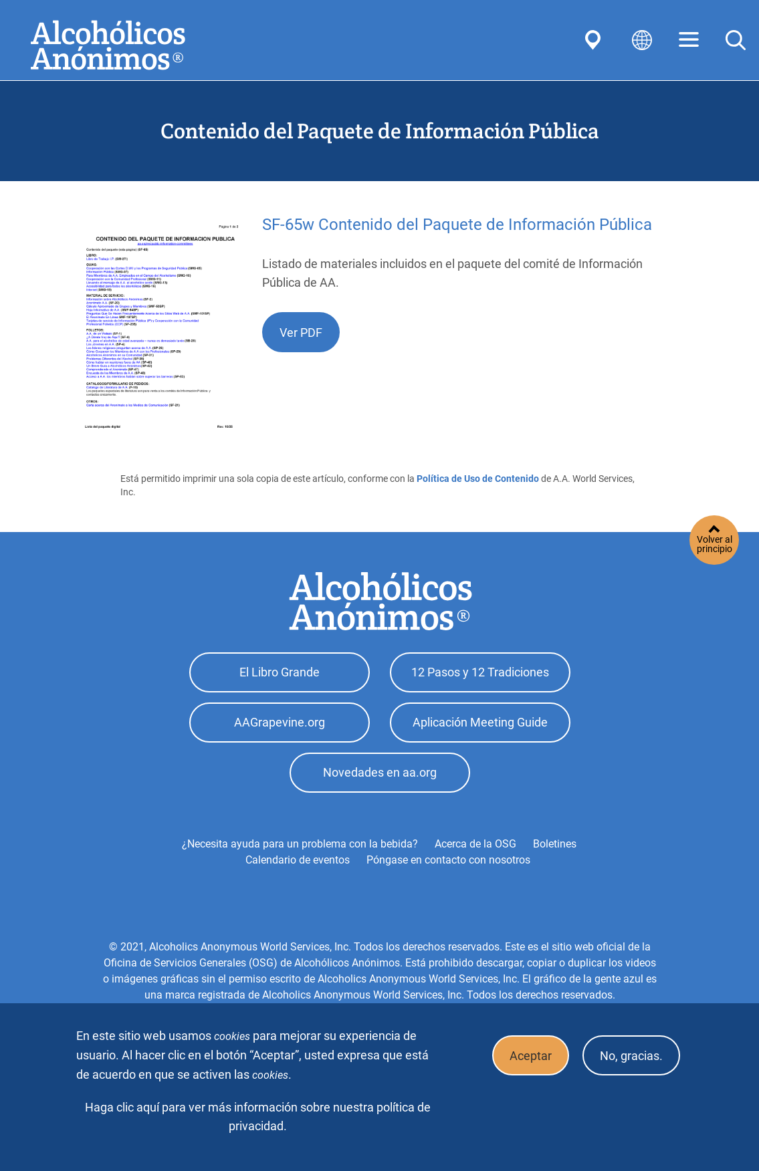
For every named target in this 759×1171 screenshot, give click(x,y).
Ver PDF (301, 333)
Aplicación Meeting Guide (480, 722)
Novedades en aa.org (380, 772)
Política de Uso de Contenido (478, 478)
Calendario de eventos (297, 860)
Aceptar (531, 1056)
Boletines (554, 843)
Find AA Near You (595, 40)
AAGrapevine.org (279, 722)
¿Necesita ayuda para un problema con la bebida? (300, 843)
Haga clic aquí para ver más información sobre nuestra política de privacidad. (258, 1117)
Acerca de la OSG (475, 843)
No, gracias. (631, 1056)
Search (736, 40)
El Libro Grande (279, 672)
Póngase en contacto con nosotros (448, 860)
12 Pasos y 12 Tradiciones (480, 672)
